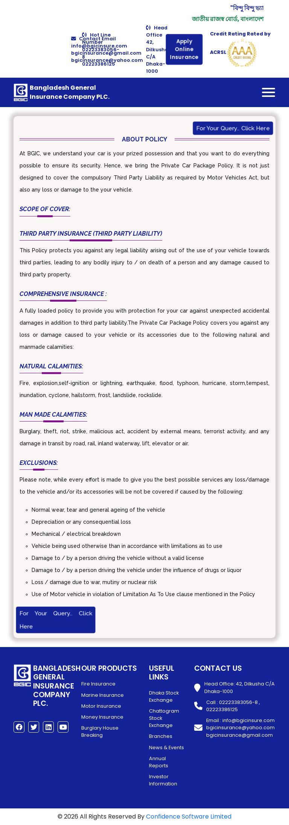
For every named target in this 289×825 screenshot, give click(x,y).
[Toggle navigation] (268, 92)
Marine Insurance (102, 695)
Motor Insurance (101, 706)
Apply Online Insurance (184, 49)
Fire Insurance (98, 684)
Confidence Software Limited (188, 816)
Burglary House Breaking (100, 731)
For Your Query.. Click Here (232, 128)
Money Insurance (102, 717)
